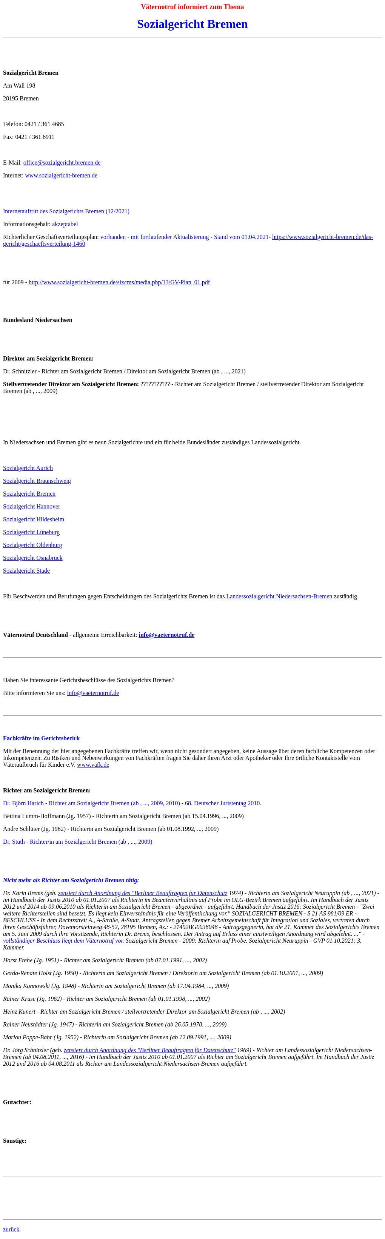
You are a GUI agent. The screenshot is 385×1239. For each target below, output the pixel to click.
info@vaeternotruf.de (93, 693)
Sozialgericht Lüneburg (31, 532)
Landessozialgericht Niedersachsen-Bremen (279, 596)
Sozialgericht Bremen (29, 493)
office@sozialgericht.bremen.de (62, 162)
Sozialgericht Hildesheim (33, 519)
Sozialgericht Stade (26, 570)
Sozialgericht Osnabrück (33, 558)
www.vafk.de (93, 764)
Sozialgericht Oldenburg (32, 545)
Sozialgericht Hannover (31, 506)
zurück (11, 1229)
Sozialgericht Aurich (28, 468)
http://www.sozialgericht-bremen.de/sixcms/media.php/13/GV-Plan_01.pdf (119, 282)
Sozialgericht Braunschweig (37, 481)
